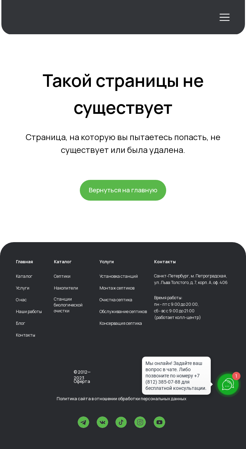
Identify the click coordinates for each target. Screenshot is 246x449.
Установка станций (119, 276)
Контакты (25, 335)
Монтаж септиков (117, 288)
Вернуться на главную (123, 190)
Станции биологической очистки (68, 305)
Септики (62, 276)
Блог (20, 323)
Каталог (24, 276)
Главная (24, 261)
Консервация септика (121, 323)
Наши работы (29, 311)
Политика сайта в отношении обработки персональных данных (121, 399)
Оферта (82, 381)
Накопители (66, 288)
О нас (21, 299)
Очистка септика (116, 299)
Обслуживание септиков (123, 311)
